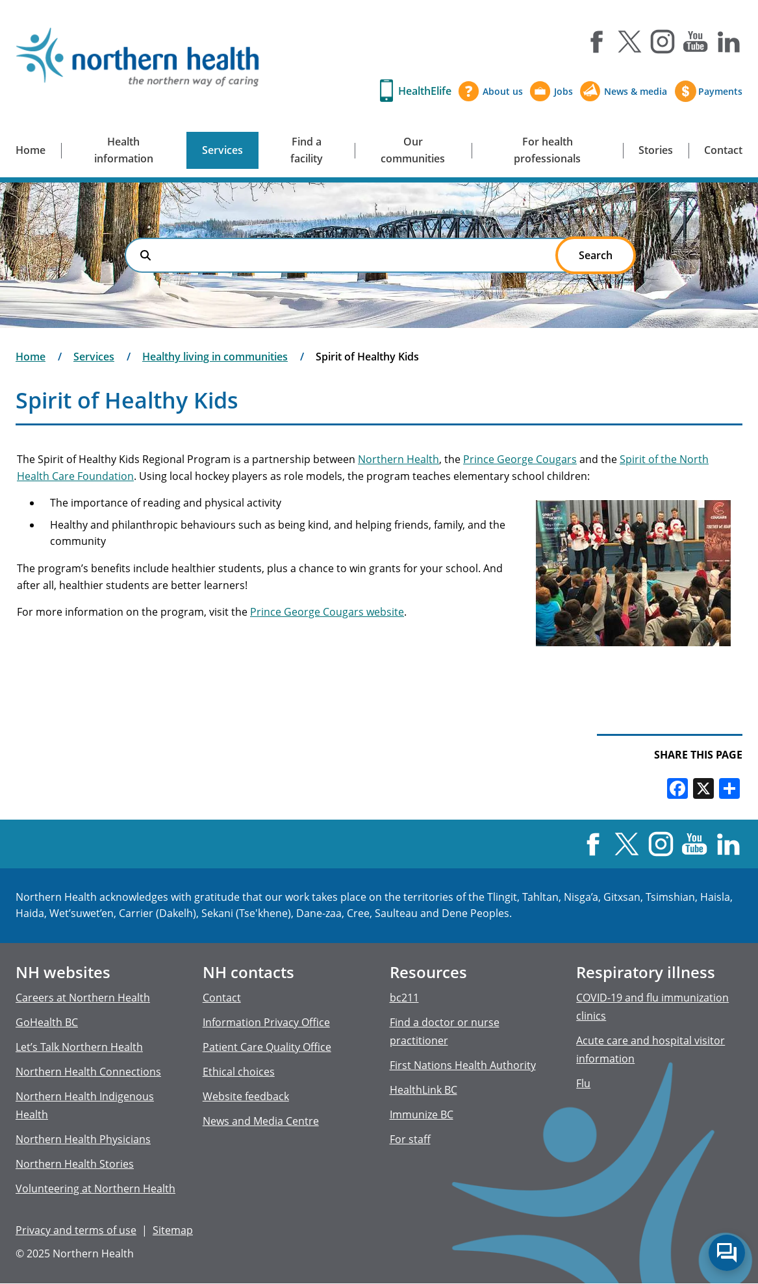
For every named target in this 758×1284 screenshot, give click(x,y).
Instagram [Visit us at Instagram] (662, 41)
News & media (635, 91)
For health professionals (547, 150)
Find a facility (306, 150)
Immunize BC (421, 1114)
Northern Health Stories (75, 1164)
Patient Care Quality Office (267, 1047)
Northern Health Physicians (83, 1139)
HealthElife (424, 91)
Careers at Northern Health (83, 997)
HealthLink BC (423, 1090)
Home (30, 150)
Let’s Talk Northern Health (79, 1047)
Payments (720, 91)
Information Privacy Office (266, 1022)
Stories (655, 150)
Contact (723, 150)
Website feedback (246, 1096)
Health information (123, 150)
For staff (410, 1139)
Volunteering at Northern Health (95, 1188)
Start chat (727, 1253)
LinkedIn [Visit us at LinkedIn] (728, 41)
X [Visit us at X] (629, 41)
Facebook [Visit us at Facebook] (596, 41)
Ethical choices (239, 1071)
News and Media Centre (261, 1121)
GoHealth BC (47, 1022)
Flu (583, 1083)
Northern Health (398, 459)
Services (222, 150)
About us (503, 91)
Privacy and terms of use (76, 1230)
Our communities (413, 150)
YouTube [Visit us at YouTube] (695, 41)
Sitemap (173, 1230)
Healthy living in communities (215, 356)
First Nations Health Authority (463, 1065)
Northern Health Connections (88, 1071)
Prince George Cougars (520, 459)
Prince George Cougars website (327, 612)
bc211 (404, 997)
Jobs (563, 91)
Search (145, 255)
